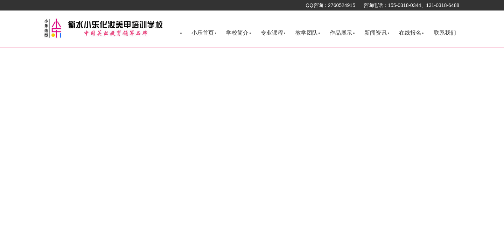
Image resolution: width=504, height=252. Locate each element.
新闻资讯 (375, 33)
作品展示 (341, 33)
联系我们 (445, 33)
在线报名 (410, 33)
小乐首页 (202, 33)
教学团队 (306, 33)
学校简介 (237, 33)
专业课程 (272, 33)
